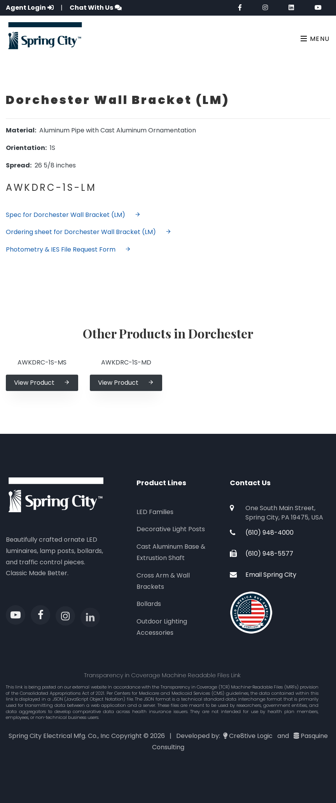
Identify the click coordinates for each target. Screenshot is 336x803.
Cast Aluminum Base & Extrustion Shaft (170, 552)
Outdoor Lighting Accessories (161, 627)
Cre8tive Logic (251, 735)
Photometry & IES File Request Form (68, 249)
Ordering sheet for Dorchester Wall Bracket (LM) (89, 231)
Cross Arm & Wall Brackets (163, 581)
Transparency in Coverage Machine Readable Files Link (162, 675)
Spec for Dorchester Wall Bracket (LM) (73, 214)
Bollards (148, 603)
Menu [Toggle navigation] (315, 38)
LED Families (154, 511)
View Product (42, 382)
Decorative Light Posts (170, 529)
